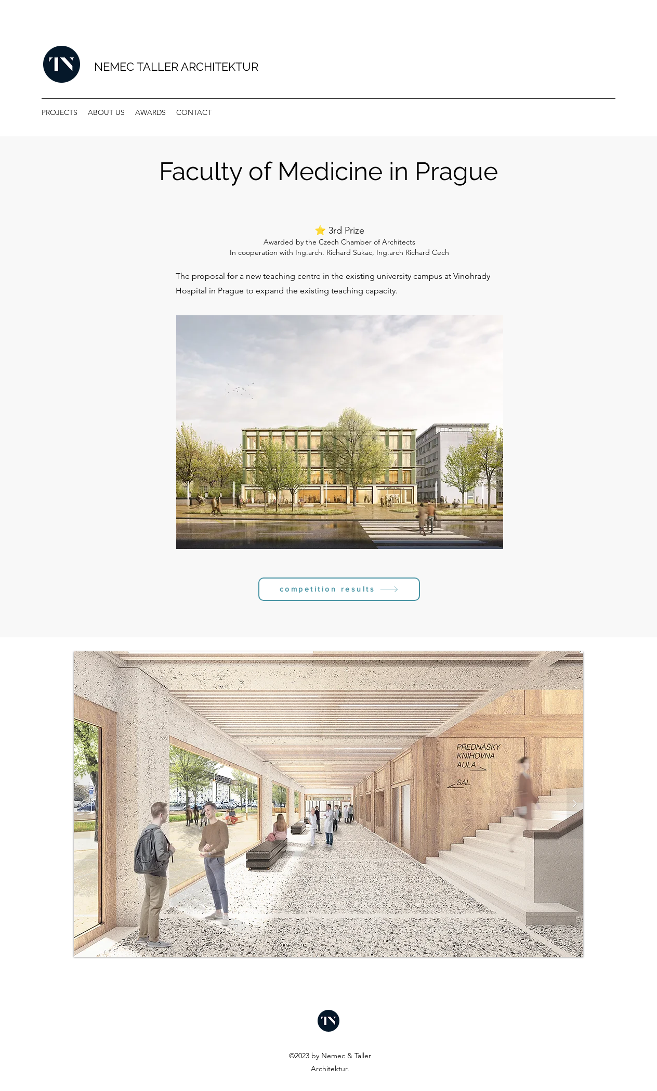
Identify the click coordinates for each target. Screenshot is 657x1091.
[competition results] (339, 589)
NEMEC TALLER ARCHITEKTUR (176, 66)
